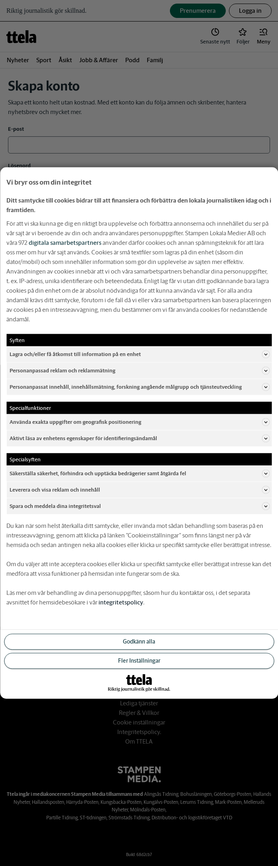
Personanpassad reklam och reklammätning (140, 371)
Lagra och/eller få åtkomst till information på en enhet (140, 354)
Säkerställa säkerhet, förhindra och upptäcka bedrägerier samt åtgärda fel (140, 474)
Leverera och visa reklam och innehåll (140, 490)
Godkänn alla (139, 641)
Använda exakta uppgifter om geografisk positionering (140, 422)
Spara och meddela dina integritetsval (140, 506)
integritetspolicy (121, 602)
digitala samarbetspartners (65, 242)
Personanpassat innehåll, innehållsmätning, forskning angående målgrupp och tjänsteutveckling (140, 387)
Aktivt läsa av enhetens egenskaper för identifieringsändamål (140, 439)
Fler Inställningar (139, 660)
